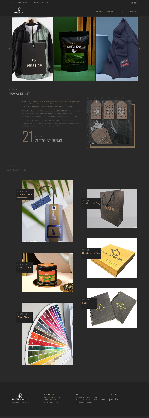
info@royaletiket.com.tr (41, 2)
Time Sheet (23, 317)
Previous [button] (9, 49)
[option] (32, 49)
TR (12, 2)
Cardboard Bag (91, 203)
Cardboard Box (91, 253)
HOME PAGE (99, 11)
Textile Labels (25, 194)
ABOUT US (109, 11)
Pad (84, 303)
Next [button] (140, 49)
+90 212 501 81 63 (23, 2)
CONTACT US (132, 11)
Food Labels (24, 267)
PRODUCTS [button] (120, 11)
